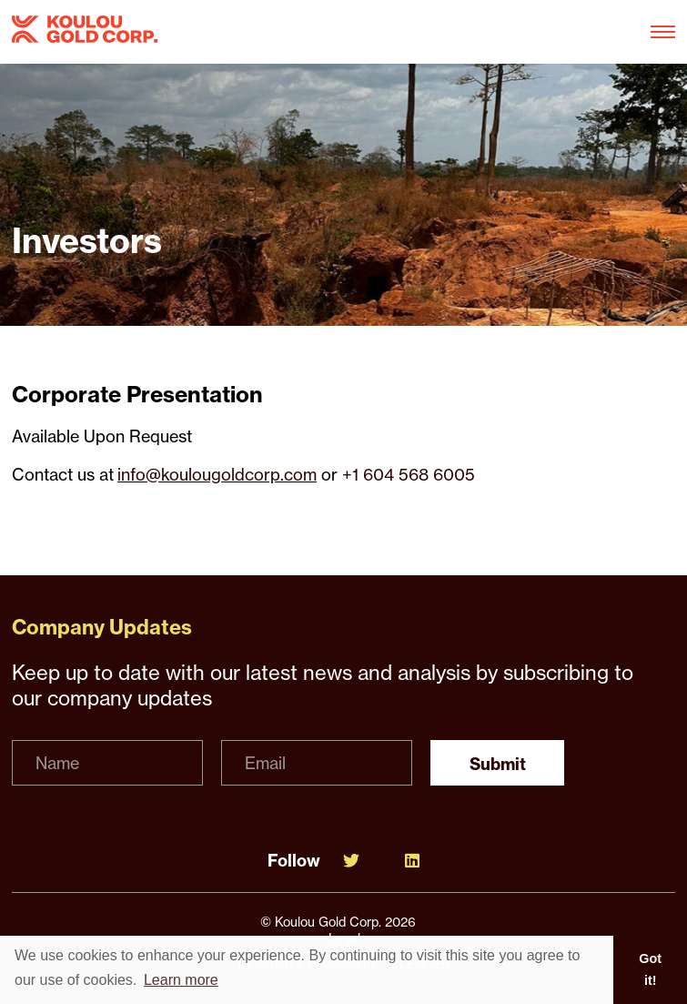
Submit (498, 764)
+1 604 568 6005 (408, 474)
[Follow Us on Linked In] (412, 861)
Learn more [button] (181, 980)
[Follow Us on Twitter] (351, 861)
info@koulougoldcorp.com (217, 474)
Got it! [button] (650, 969)
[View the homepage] (84, 32)
